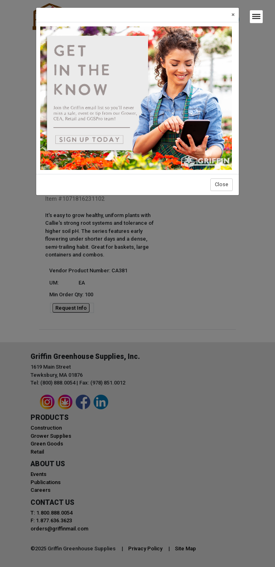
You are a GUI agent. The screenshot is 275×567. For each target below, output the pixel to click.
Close (221, 184)
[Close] (233, 15)
